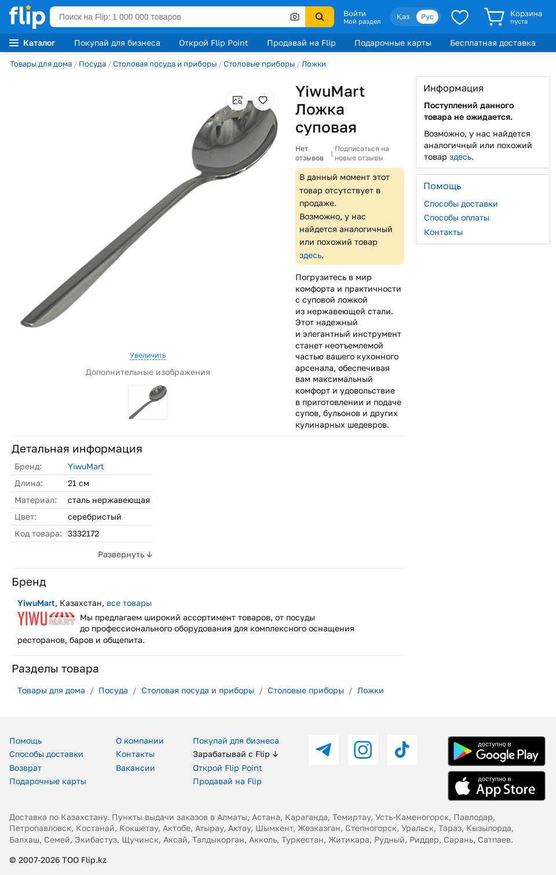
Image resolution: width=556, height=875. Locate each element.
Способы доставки (461, 203)
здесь (310, 255)
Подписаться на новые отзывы (362, 153)
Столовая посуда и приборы (165, 63)
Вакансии (135, 768)
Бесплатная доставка (493, 42)
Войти (354, 13)
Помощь (25, 740)
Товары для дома (41, 63)
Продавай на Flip (301, 42)
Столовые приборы (259, 63)
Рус (427, 16)
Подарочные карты (392, 42)
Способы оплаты (456, 217)
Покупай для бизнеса (117, 42)
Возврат (25, 768)
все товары (129, 603)
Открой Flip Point (213, 42)
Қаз (403, 16)
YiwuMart (86, 466)
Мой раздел (362, 21)
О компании (140, 740)
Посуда (92, 63)
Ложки (314, 63)
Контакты (443, 232)
